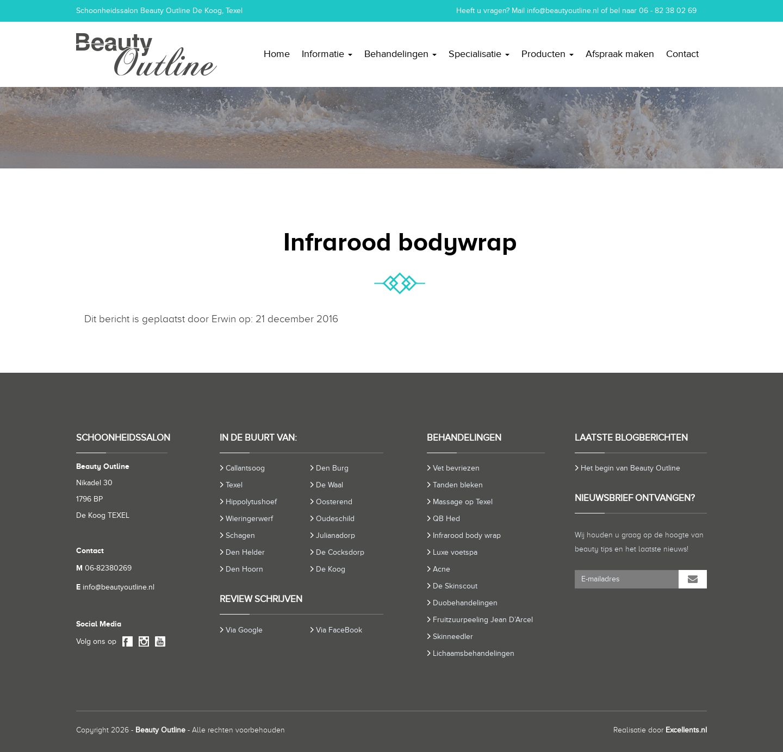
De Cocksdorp (340, 552)
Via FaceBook (339, 630)
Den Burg (332, 468)
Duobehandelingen (465, 603)
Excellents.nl (686, 730)
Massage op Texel (463, 502)
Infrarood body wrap (467, 535)
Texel (234, 485)
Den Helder (245, 552)
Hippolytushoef (251, 502)
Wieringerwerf (249, 519)
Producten (547, 53)
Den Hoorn (244, 569)
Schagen (240, 535)
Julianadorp (335, 535)
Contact (682, 53)
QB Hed (446, 519)
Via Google (244, 630)
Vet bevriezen (456, 468)
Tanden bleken (458, 485)
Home (277, 53)
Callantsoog (245, 468)
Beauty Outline (160, 730)
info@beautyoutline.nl (563, 11)
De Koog (330, 569)
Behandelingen (400, 53)
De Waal (329, 485)
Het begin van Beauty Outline (630, 468)
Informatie (327, 53)
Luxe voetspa (455, 552)
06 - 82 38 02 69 (668, 11)
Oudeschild (335, 519)
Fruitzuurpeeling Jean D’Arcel (483, 620)
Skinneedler (453, 636)
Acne (441, 569)
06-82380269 (104, 568)
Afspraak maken (620, 53)
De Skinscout (455, 586)
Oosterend (334, 502)
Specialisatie (479, 53)
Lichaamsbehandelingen (473, 653)
